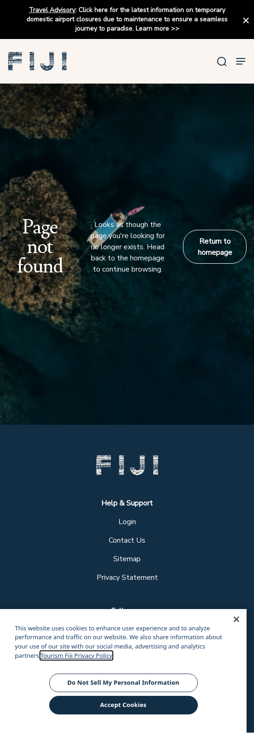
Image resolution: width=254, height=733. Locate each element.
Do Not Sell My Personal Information (123, 682)
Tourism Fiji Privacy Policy (76, 655)
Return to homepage (215, 247)
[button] (37, 61)
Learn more (152, 28)
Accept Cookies (123, 705)
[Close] (236, 619)
